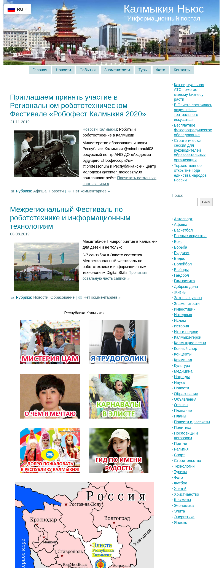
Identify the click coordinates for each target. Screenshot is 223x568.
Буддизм (182, 253)
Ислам (180, 320)
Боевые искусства (190, 236)
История (181, 326)
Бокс (178, 242)
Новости (56, 191)
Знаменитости (187, 303)
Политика (182, 427)
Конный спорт (186, 348)
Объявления (185, 399)
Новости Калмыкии (100, 129)
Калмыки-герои (187, 337)
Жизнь (180, 292)
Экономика (184, 505)
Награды (182, 377)
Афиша (40, 191)
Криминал (183, 360)
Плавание (183, 410)
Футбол (180, 483)
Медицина (183, 371)
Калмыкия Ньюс (164, 9)
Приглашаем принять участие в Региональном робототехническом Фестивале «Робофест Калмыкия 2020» (78, 105)
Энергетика (184, 517)
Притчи (180, 443)
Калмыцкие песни (190, 343)
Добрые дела (186, 286)
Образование (63, 297)
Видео (179, 258)
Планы (180, 416)
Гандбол (181, 275)
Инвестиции (185, 309)
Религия (181, 449)
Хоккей (180, 489)
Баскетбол (183, 230)
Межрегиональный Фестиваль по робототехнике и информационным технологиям (70, 217)
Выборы (181, 270)
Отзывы (181, 405)
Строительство (187, 461)
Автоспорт (183, 219)
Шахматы (182, 500)
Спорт (179, 455)
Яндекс (180, 522)
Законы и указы (188, 298)
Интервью (183, 315)
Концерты (182, 354)
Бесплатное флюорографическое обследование (193, 130)
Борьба (180, 247)
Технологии (184, 466)
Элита (179, 511)
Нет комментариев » (91, 191)
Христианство (186, 494)
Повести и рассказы (192, 422)
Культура (182, 365)
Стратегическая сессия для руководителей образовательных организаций (189, 150)
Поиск (177, 195)
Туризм (180, 472)
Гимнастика (184, 281)
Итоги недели (186, 332)
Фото (178, 477)
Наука (179, 382)
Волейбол (183, 264)
